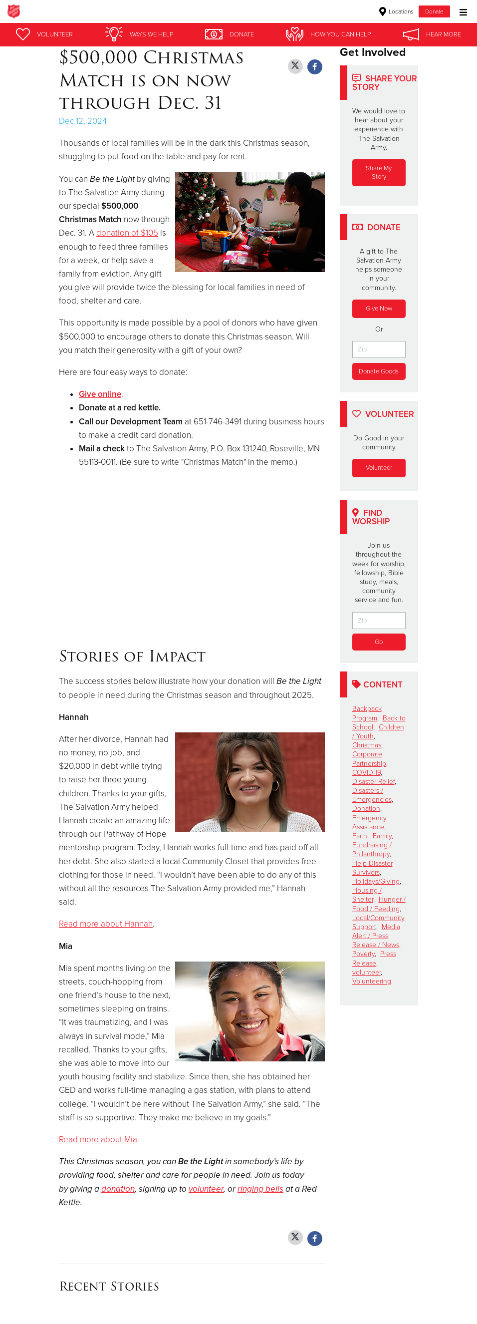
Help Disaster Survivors (372, 868)
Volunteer (379, 468)
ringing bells (260, 1189)
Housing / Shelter (367, 895)
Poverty (363, 954)
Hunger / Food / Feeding (379, 904)
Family (382, 836)
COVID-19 (366, 772)
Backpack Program (367, 713)
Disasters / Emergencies (372, 795)
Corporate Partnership (369, 759)
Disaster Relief (373, 781)
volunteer (206, 1189)
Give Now (379, 309)
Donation (366, 809)
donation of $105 (127, 233)
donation (118, 1189)
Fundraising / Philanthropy (372, 849)
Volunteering (371, 981)
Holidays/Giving (376, 881)
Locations (396, 11)
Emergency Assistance (369, 822)
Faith (359, 836)
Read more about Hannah (106, 924)
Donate (434, 11)
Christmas (366, 745)
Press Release (374, 959)
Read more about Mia (98, 1139)
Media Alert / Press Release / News (376, 936)
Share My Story (379, 172)
